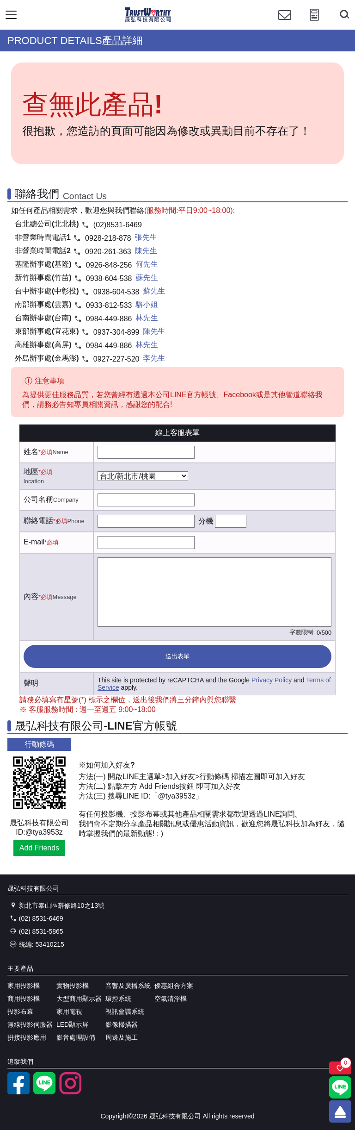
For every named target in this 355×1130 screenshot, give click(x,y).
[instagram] (70, 1092)
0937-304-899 (116, 332)
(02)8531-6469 (117, 225)
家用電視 (69, 1011)
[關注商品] (340, 1068)
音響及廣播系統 (128, 985)
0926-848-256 (109, 265)
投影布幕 (20, 1011)
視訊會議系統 (124, 1011)
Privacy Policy (271, 680)
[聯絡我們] (285, 23)
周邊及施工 (121, 1037)
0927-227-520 (116, 359)
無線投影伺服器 (30, 1024)
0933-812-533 (109, 305)
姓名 (31, 452)
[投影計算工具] (314, 23)
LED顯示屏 (72, 1024)
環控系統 (118, 998)
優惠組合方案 (173, 985)
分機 (205, 521)
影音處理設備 (75, 1037)
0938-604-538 (109, 278)
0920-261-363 (108, 252)
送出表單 (177, 656)
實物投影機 (72, 985)
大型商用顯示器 (79, 998)
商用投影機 (23, 998)
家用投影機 (23, 985)
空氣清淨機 (170, 998)
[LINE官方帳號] (44, 1092)
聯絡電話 (38, 520)
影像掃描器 (121, 1024)
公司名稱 (38, 499)
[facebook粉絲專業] (18, 1092)
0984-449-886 (109, 319)
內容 (31, 596)
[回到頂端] (340, 1111)
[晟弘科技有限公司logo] (148, 21)
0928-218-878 (108, 238)
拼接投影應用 (26, 1037)
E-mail (34, 542)
